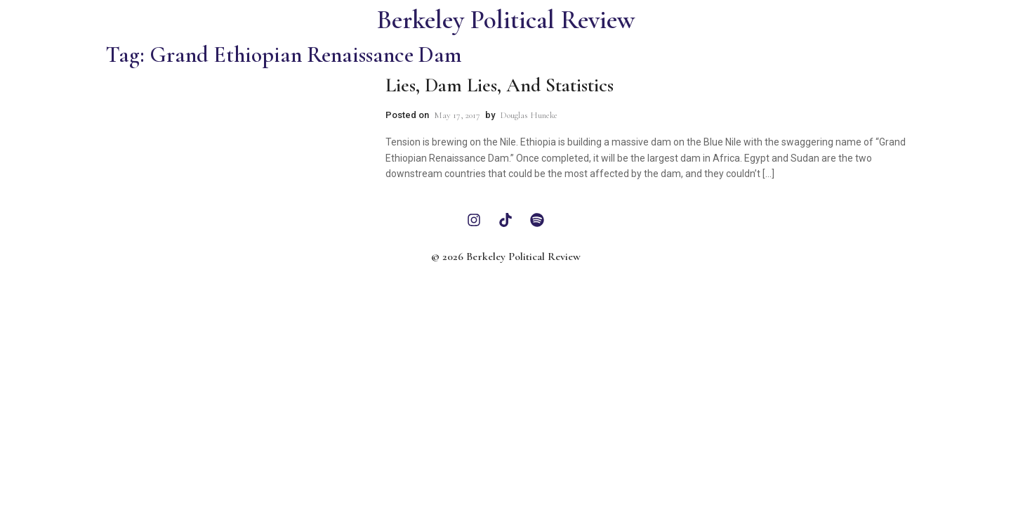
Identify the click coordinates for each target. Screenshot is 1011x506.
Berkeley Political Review (506, 20)
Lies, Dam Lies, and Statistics (499, 85)
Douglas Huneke (528, 115)
